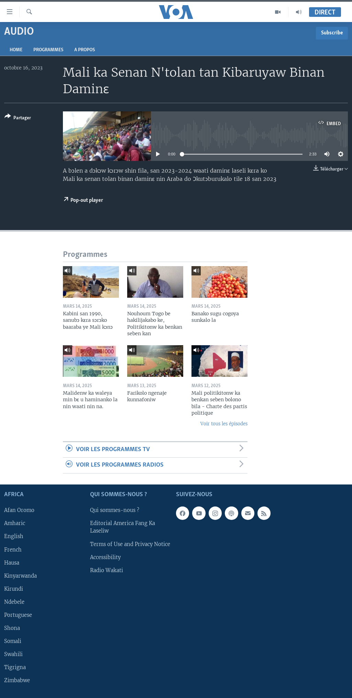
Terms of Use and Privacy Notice (130, 544)
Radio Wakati (106, 570)
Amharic (14, 523)
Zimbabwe (17, 680)
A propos (84, 50)
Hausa (11, 562)
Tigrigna (15, 667)
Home (16, 50)
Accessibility (105, 557)
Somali (12, 641)
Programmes (48, 50)
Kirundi (13, 589)
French (13, 549)
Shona (12, 628)
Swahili (13, 654)
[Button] (17, 118)
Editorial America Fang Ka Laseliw (122, 527)
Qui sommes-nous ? (114, 510)
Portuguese (18, 615)
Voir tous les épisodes (224, 424)
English (13, 536)
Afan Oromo (19, 510)
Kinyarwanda (20, 575)
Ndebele (14, 602)
